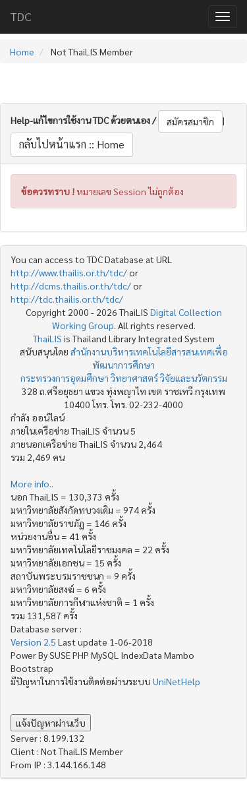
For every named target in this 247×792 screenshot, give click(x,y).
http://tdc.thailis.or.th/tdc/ (67, 299)
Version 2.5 (34, 642)
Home (22, 51)
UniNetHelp (176, 681)
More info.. (32, 483)
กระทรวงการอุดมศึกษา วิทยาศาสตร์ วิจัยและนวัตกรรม (123, 378)
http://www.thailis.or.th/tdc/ (69, 272)
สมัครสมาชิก (190, 121)
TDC (21, 16)
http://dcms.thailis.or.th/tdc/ (71, 285)
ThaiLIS (47, 338)
